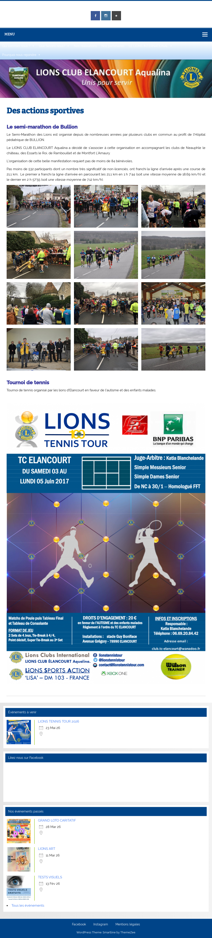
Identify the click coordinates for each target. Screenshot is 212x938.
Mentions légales (127, 924)
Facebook (79, 924)
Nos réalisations (85, 46)
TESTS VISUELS (50, 877)
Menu (9, 34)
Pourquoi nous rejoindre (21, 54)
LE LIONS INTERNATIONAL (150, 46)
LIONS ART (46, 849)
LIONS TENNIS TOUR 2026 (58, 721)
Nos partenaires (112, 46)
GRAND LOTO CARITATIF (57, 820)
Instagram (100, 924)
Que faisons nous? (54, 46)
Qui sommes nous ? (18, 46)
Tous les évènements (27, 906)
